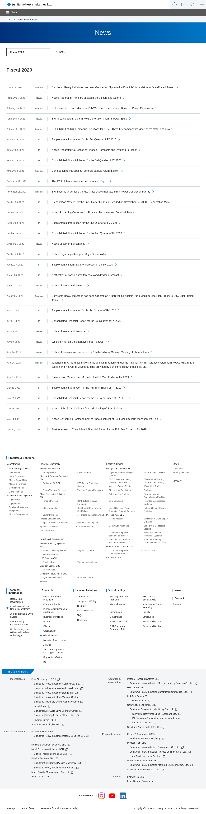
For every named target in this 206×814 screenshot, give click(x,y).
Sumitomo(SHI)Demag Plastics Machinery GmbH (58, 762)
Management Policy (86, 601)
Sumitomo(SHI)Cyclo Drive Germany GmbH (56, 710)
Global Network (51, 635)
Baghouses (149, 490)
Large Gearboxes (17, 476)
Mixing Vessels (116, 518)
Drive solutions (16, 491)
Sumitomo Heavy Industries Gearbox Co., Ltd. (57, 683)
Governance (116, 616)
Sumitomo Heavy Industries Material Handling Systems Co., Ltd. (162, 683)
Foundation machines (87, 562)
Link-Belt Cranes (138, 700)
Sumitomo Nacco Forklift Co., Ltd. (144, 726)
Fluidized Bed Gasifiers (154, 472)
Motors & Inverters (17, 483)
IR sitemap (82, 619)
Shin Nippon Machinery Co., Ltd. (143, 769)
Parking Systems (50, 554)
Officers (47, 626)
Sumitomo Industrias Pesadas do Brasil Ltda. (56, 688)
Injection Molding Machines (55, 522)
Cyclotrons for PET (51, 483)
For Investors (83, 596)
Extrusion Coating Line (87, 522)
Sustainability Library (153, 626)
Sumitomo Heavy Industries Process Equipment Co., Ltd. (158, 751)
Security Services (181, 472)
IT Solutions (178, 468)
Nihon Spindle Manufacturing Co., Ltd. (50, 772)
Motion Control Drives (19, 480)
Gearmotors (14, 472)
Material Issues (117, 604)
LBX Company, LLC (142, 722)
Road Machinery (85, 577)
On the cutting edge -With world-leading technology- (20, 631)
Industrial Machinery (50, 463)
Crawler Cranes (49, 562)
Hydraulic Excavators (52, 577)
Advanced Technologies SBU (45, 724)
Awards (47, 644)
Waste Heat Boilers (153, 486)
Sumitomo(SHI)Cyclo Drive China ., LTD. (54, 715)
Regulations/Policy (52, 657)
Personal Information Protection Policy (60, 808)
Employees (148, 616)
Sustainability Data (152, 621)
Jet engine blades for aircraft (90, 514)
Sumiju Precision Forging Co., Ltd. (51, 753)
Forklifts (43, 581)
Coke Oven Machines (119, 525)
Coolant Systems (50, 514)
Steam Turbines (148, 550)
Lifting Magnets (49, 507)
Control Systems (16, 487)
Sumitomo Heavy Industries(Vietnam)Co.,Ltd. (56, 696)
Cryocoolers (14, 499)
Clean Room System (84, 526)
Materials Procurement (54, 640)
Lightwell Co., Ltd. (136, 776)
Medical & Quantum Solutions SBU (48, 744)
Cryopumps (14, 503)
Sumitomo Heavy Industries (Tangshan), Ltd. (154, 713)
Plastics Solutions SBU (42, 758)
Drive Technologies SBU (43, 679)
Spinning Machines (49, 526)
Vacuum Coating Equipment (90, 490)
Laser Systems (84, 472)
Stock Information (85, 610)
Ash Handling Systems (119, 494)
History (46, 621)
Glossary (177, 480)
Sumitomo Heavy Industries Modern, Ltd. (54, 767)
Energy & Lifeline (114, 463)
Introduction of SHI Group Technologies (20, 607)
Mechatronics (13, 463)
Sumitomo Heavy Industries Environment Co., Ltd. (155, 746)
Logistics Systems (85, 550)
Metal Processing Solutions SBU (47, 749)
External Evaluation (119, 621)
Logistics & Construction (52, 538)
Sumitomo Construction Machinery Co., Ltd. (151, 709)
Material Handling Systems (54, 550)
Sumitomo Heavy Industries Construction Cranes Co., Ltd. (159, 691)
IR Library (81, 605)
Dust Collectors (47, 530)
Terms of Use (27, 808)
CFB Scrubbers (116, 500)
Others (176, 463)
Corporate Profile (51, 604)
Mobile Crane (48, 569)
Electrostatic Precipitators (120, 490)
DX (44, 661)
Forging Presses (50, 500)
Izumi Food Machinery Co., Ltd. (145, 756)
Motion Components (18, 514)
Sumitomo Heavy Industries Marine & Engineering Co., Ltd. (159, 764)
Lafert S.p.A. (40, 706)
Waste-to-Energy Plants (120, 486)
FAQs (79, 615)
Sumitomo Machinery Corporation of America (56, 701)
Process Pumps (113, 557)
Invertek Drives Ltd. (43, 719)
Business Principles (53, 616)
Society (146, 611)
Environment (116, 611)
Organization (49, 630)
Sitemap (177, 604)
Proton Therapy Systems (54, 490)
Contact (183, 4)
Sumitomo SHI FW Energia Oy (145, 738)
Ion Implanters (49, 472)
